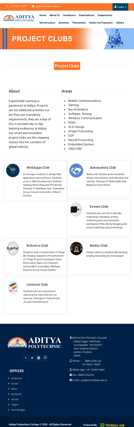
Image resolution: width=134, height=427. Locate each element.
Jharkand (16, 390)
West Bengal (18, 406)
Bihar (14, 385)
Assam (15, 380)
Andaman (16, 375)
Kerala (14, 396)
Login (120, 3)
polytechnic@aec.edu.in (47, 3)
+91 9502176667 (18, 3)
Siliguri (15, 401)
